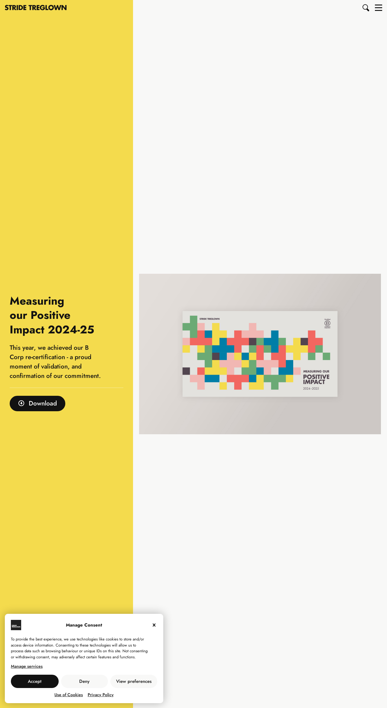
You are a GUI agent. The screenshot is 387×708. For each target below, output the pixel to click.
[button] (366, 7)
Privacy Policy (101, 695)
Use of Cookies (68, 695)
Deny (84, 681)
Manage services (27, 666)
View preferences (133, 681)
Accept (34, 681)
